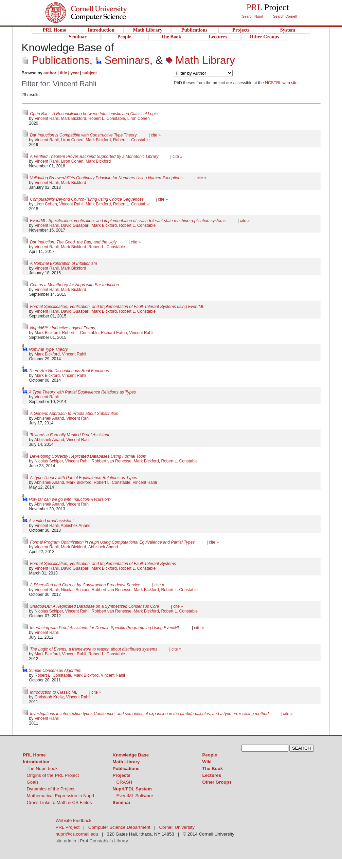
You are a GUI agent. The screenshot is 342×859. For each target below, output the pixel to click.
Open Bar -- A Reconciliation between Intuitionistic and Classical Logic (94, 113)
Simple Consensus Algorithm (55, 670)
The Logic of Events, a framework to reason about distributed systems (94, 649)
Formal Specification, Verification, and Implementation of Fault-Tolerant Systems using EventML (117, 306)
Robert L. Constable (106, 118)
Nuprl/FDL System (132, 788)
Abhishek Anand (49, 418)
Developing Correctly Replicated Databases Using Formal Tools (88, 456)
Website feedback (74, 820)
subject (90, 73)
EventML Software (134, 795)
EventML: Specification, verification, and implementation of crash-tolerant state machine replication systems (128, 220)
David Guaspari (75, 225)
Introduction (36, 761)
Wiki (207, 761)
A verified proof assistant (51, 520)
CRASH (124, 782)
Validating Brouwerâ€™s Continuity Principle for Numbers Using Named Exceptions (107, 178)
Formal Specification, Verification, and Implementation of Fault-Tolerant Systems (103, 563)
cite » (156, 135)
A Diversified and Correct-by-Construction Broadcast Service (85, 585)
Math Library (200, 60)
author (49, 73)
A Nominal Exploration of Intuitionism (63, 263)
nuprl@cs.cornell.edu (77, 834)
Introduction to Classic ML (54, 692)
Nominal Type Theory (48, 349)
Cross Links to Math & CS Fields (59, 802)
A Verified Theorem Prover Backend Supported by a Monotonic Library (94, 156)
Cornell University (100, 6)
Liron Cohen (138, 118)
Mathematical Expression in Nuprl (60, 795)
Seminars (122, 60)
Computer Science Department (119, 827)
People (209, 754)
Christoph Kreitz (49, 697)
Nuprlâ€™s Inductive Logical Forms (62, 328)
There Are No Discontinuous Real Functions (69, 370)
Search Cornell (284, 16)
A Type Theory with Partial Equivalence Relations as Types (82, 392)
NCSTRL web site (281, 82)
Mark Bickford (73, 118)
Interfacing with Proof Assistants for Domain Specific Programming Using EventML (105, 627)
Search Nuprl (252, 16)
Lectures (211, 775)
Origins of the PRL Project (53, 775)
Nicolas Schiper (49, 461)
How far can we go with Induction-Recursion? (70, 499)
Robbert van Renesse (111, 461)
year (75, 73)
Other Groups (217, 782)
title (63, 73)
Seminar (122, 802)
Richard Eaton (114, 332)
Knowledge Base (131, 754)
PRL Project (100, 19)
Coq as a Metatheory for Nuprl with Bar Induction (74, 284)
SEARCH (301, 748)
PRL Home (34, 754)
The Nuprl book (42, 768)
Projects (122, 775)
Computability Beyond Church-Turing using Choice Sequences (87, 199)
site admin (66, 840)
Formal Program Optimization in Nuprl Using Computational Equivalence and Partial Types (113, 542)
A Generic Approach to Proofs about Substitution (74, 413)
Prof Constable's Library (104, 840)
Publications (56, 60)
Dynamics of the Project (51, 788)
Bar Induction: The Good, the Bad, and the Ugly (74, 242)
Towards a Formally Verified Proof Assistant (69, 435)
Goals (33, 782)
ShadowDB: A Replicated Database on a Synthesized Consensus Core (95, 606)
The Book (212, 768)
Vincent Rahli (47, 118)
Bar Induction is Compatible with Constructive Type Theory (84, 135)
